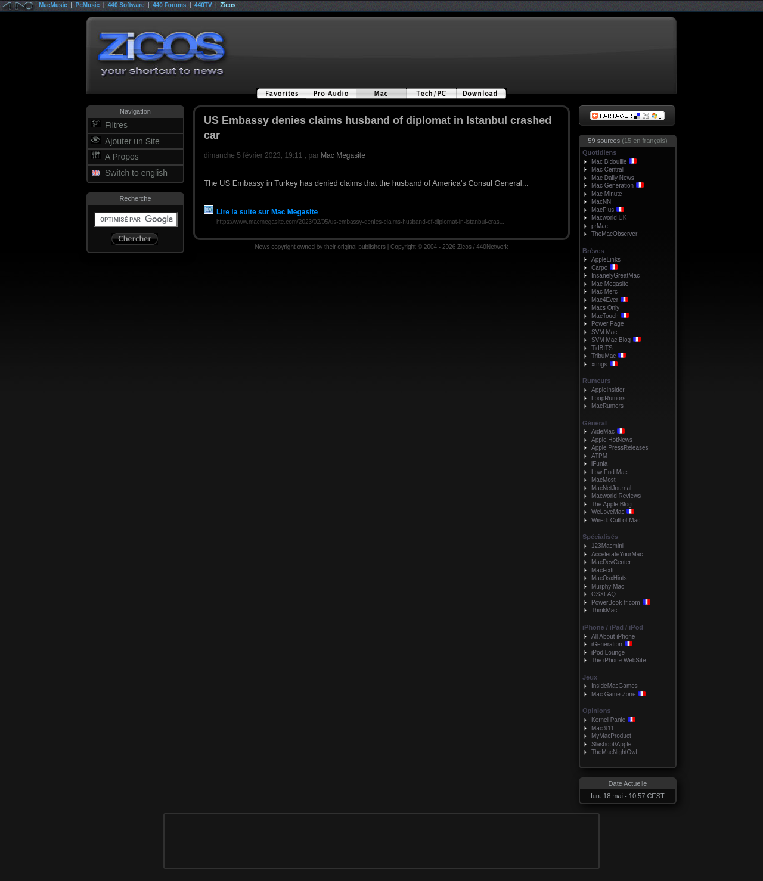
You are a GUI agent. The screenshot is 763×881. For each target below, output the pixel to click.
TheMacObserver (614, 234)
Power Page (607, 323)
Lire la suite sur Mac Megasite (261, 212)
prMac (599, 226)
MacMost (603, 480)
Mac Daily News (612, 178)
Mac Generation (612, 185)
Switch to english (136, 173)
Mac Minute (606, 194)
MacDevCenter (611, 562)
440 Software (126, 5)
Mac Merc (604, 291)
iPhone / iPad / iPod (612, 627)
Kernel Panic (608, 720)
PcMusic (88, 5)
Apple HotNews (611, 440)
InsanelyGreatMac (615, 275)
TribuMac (603, 356)
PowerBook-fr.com (615, 602)
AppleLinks (606, 259)
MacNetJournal (611, 488)
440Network (492, 247)
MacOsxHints (608, 578)
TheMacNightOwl (614, 752)
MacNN (601, 201)
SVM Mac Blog (611, 340)
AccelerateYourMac (617, 554)
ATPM (599, 456)
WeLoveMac (607, 512)
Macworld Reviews (616, 496)
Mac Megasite (343, 155)
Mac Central (607, 169)
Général (594, 423)
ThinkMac (604, 610)
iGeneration (606, 644)
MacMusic (53, 5)
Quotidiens (599, 152)
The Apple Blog (611, 504)
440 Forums (169, 5)
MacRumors (607, 406)
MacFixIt (602, 570)
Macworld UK (608, 217)
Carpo (599, 267)
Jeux (589, 677)
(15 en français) (644, 140)
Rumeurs (596, 380)
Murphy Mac (607, 586)
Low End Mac (609, 472)
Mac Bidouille (608, 161)
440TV (203, 5)
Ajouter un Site (132, 141)
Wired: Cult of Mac (615, 520)
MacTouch (605, 316)
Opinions (596, 710)
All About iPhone (613, 636)
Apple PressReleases (620, 447)
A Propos (122, 156)
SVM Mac (604, 332)
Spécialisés (600, 536)
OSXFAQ (603, 594)
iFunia (599, 463)
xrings (599, 364)
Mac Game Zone (613, 694)
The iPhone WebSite (618, 660)
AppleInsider (608, 390)
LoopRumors (608, 398)
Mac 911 (602, 728)
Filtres (116, 125)
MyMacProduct (611, 736)
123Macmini (607, 546)
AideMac (603, 431)
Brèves (593, 250)
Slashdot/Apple (611, 744)
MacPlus (602, 210)
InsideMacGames (614, 686)
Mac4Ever (604, 300)
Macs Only (605, 307)
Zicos (227, 5)
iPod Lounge (608, 652)
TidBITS (602, 348)
